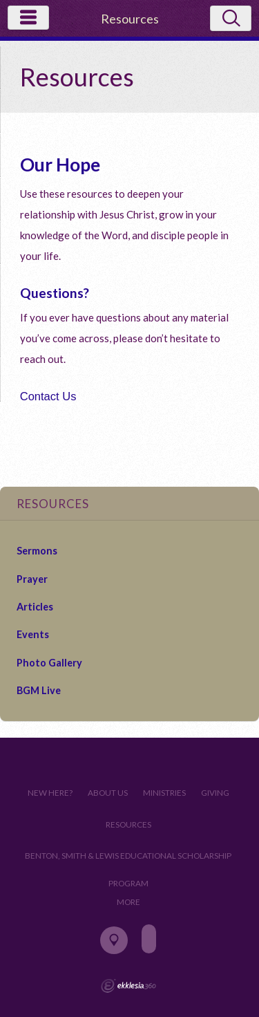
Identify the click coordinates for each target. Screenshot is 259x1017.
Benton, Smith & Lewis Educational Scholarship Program (128, 860)
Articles (35, 607)
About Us (108, 792)
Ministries (164, 792)
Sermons (37, 551)
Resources (128, 824)
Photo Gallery (49, 663)
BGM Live (39, 690)
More (128, 902)
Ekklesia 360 (128, 986)
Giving (215, 792)
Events (33, 634)
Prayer (32, 579)
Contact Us (48, 396)
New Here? (50, 792)
